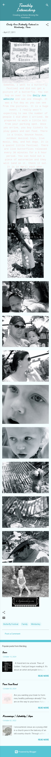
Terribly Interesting (25, 7)
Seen (4, 652)
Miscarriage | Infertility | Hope (17, 716)
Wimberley (35, 624)
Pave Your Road (10, 684)
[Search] (47, 5)
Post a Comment (12, 634)
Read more (43, 676)
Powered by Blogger (25, 752)
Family (24, 624)
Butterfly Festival (10, 624)
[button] (47, 25)
